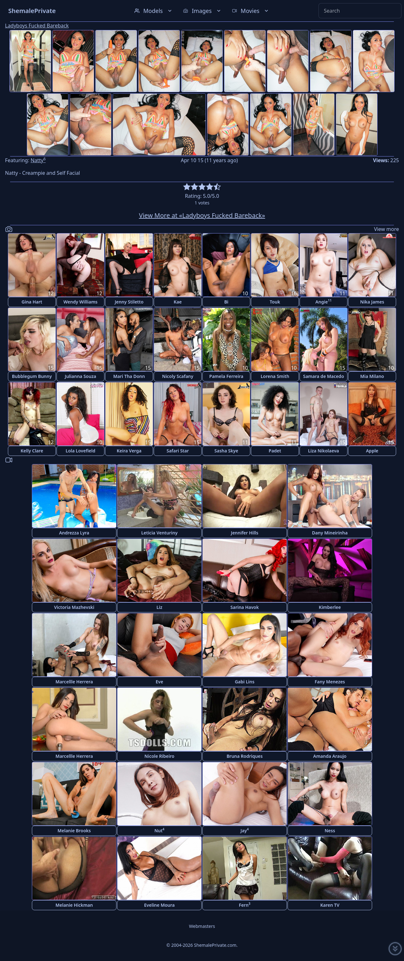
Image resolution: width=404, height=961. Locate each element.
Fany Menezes (330, 682)
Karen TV (330, 905)
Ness (329, 831)
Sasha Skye (226, 451)
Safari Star (178, 451)
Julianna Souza (80, 376)
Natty (38, 160)
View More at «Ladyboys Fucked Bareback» (202, 215)
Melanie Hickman (74, 905)
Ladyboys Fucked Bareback (37, 25)
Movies (251, 11)
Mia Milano (372, 376)
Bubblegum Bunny (32, 376)
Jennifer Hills (244, 533)
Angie (323, 301)
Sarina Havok (244, 607)
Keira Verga (129, 451)
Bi (226, 302)
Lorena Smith (275, 376)
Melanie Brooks (74, 831)
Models (153, 11)
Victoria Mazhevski (74, 607)
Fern (245, 904)
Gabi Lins (244, 682)
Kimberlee (330, 607)
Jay (245, 830)
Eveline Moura (159, 905)
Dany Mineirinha (330, 533)
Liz (159, 607)
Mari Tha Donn (129, 376)
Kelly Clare (32, 451)
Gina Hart (31, 302)
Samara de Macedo (323, 376)
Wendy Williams (80, 302)
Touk (275, 302)
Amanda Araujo (330, 756)
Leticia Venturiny (159, 533)
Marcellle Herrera (74, 682)
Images (202, 11)
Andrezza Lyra (74, 533)
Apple (372, 451)
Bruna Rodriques (245, 756)
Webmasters (202, 926)
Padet (275, 451)
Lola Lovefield (80, 451)
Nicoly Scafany (177, 376)
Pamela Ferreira (226, 376)
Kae (177, 302)
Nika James (372, 302)
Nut (159, 830)
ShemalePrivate (32, 10)
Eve (159, 682)
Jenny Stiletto (129, 302)
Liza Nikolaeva (323, 451)
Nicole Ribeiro (160, 756)
